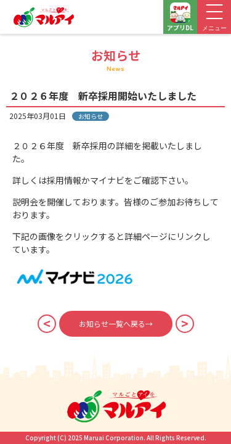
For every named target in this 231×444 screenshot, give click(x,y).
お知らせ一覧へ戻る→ (116, 323)
